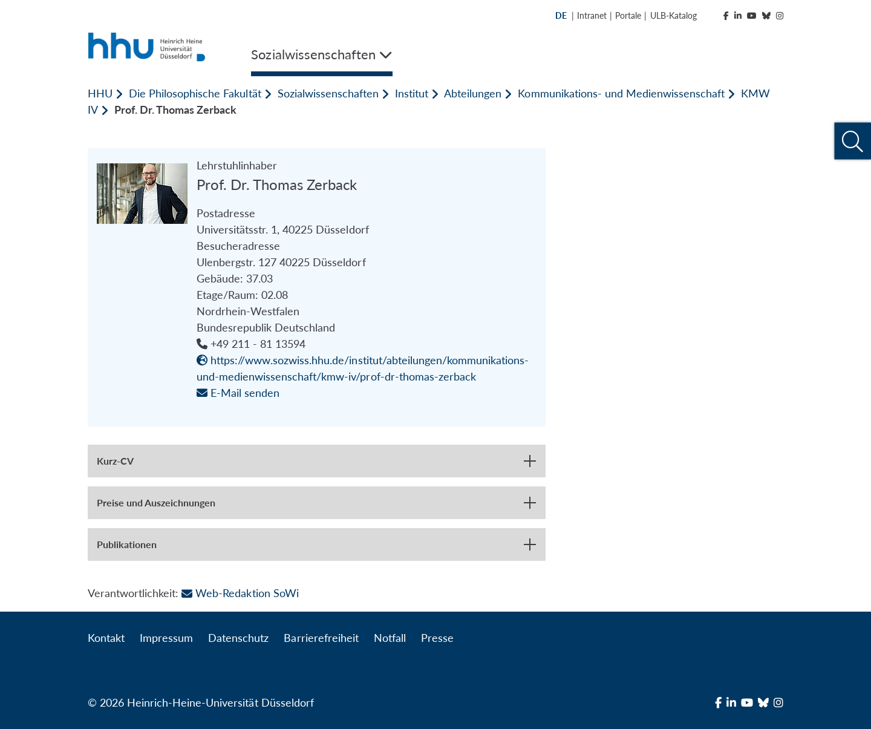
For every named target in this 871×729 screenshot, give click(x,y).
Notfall (390, 637)
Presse (437, 637)
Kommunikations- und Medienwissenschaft (621, 93)
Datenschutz (238, 637)
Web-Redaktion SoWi (239, 593)
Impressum (166, 637)
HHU (100, 93)
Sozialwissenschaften (328, 93)
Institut (411, 93)
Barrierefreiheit (321, 637)
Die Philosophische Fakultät (195, 93)
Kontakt (106, 637)
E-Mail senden (238, 392)
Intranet (592, 15)
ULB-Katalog (673, 15)
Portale (628, 15)
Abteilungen (472, 93)
